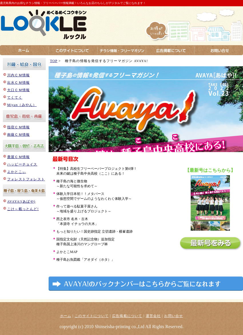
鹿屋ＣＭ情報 (18, 157)
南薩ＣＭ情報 (18, 135)
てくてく (14, 97)
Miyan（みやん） (22, 105)
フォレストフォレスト (26, 179)
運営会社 (153, 316)
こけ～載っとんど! (23, 209)
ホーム (65, 316)
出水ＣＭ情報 (18, 83)
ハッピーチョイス (22, 164)
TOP (53, 61)
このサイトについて (92, 316)
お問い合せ (173, 316)
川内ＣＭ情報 (18, 75)
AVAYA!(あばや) (21, 202)
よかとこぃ (16, 172)
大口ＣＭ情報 (18, 90)
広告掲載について (127, 316)
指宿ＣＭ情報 (18, 127)
